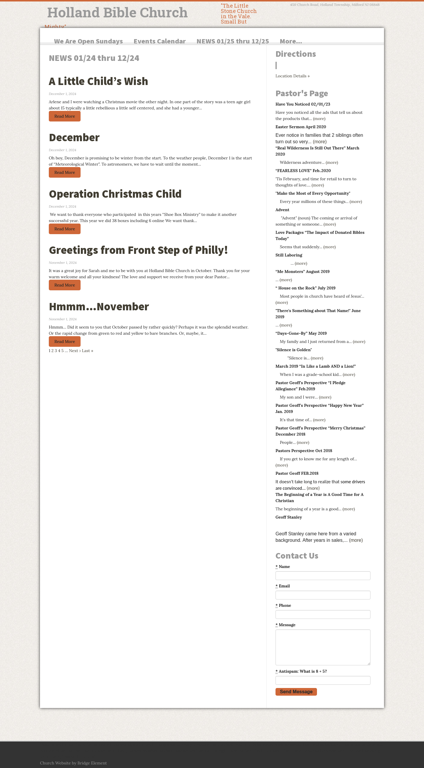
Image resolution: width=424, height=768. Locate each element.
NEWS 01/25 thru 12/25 (232, 41)
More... (291, 41)
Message (286, 625)
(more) (319, 118)
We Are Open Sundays (88, 41)
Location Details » (293, 76)
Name (283, 566)
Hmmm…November (99, 306)
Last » (87, 350)
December (74, 137)
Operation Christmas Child (115, 194)
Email (283, 586)
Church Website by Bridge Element (73, 763)
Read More (64, 116)
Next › (75, 350)
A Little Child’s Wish (98, 81)
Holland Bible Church (117, 12)
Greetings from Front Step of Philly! (138, 250)
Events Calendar (159, 41)
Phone (283, 605)
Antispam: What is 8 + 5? (301, 671)
